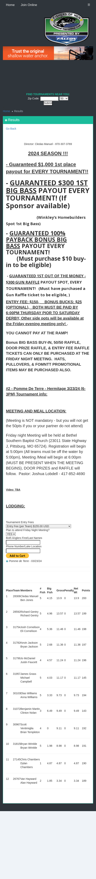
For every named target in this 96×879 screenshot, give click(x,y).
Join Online (29, 5)
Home (10, 5)
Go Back (11, 128)
